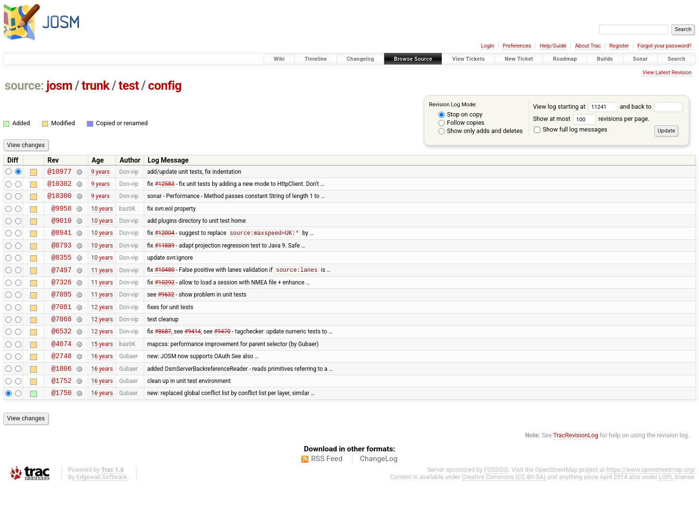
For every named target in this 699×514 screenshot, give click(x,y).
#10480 (165, 283)
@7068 (61, 337)
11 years (102, 282)
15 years (102, 365)
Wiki (279, 59)
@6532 (61, 351)
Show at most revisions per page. (591, 118)
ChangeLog (379, 486)
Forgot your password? (664, 46)
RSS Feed (327, 486)
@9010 (61, 227)
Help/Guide (553, 46)
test (128, 86)
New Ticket (519, 59)
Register (619, 46)
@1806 (61, 393)
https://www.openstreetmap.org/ (651, 497)
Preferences (516, 46)
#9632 (166, 310)
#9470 (222, 351)
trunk (95, 86)
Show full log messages (570, 129)
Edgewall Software (101, 504)
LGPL (666, 504)
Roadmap (565, 59)
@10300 (60, 199)
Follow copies (461, 122)
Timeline (315, 59)
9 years (100, 172)
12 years (102, 323)
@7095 (61, 310)
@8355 (61, 268)
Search (676, 59)
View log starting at (576, 106)
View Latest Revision (667, 72)
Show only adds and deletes (480, 130)
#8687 (163, 351)
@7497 (61, 282)
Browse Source (413, 59)
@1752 (61, 406)
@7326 (61, 296)
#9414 (192, 351)
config (165, 86)
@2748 (61, 378)
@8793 (61, 255)
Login (487, 46)
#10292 (165, 296)
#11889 (165, 254)
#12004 (165, 241)
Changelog (360, 59)
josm (59, 86)
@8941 (61, 241)
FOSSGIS (496, 497)
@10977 (60, 172)
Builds (605, 59)
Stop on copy (460, 114)
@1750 (61, 420)
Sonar (640, 59)
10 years (102, 213)
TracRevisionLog (576, 462)
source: (24, 86)
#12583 (165, 185)
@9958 (61, 213)
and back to (651, 106)
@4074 (61, 365)
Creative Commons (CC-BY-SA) (504, 504)
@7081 (61, 324)
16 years (102, 379)
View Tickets (468, 59)
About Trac (588, 46)
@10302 (60, 186)
